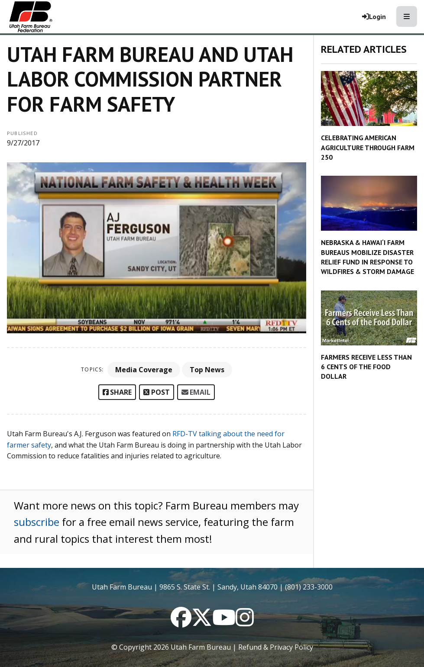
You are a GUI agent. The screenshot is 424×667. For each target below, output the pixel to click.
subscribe (36, 522)
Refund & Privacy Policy (275, 647)
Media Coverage (143, 369)
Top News (207, 369)
